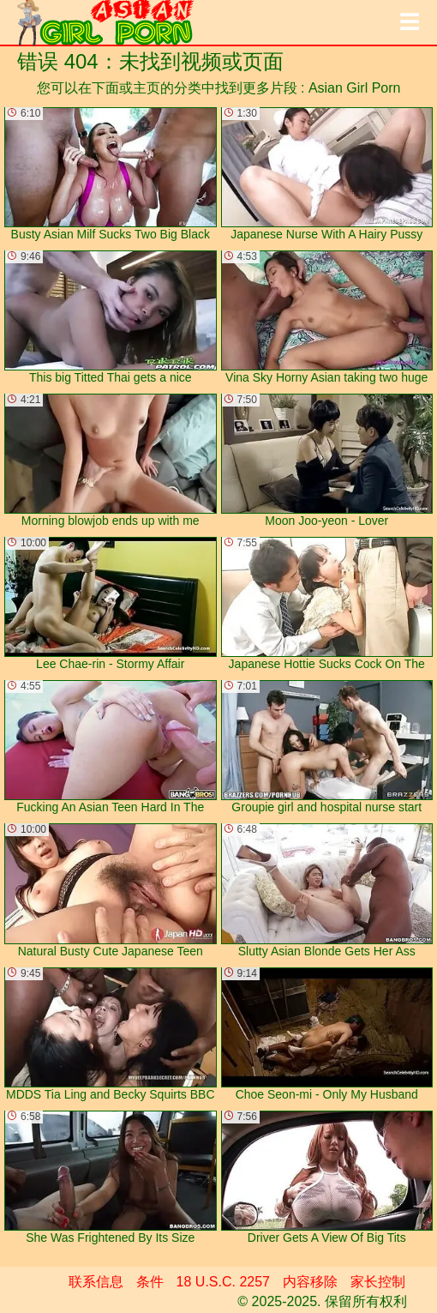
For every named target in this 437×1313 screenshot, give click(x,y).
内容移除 (310, 1281)
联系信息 (96, 1281)
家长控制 (377, 1281)
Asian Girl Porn (354, 88)
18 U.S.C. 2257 (223, 1281)
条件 (150, 1281)
